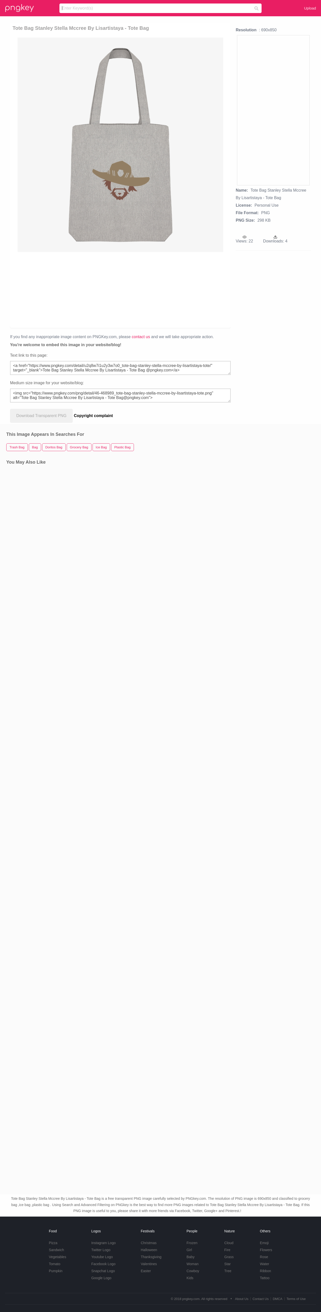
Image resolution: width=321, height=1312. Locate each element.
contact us (141, 337)
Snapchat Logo (103, 1271)
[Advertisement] (121, 289)
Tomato (54, 1264)
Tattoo (264, 1278)
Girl (189, 1250)
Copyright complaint (93, 416)
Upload (310, 8)
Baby (191, 1257)
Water (264, 1264)
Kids (190, 1278)
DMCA (277, 1299)
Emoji (264, 1243)
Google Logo (101, 1278)
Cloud (228, 1243)
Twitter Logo (100, 1250)
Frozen (192, 1243)
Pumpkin (55, 1271)
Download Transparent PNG (41, 416)
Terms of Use (296, 1299)
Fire (227, 1250)
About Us (241, 1299)
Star (227, 1264)
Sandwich (56, 1250)
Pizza (53, 1243)
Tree (227, 1271)
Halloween (149, 1250)
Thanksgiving (151, 1257)
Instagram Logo (103, 1243)
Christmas (148, 1243)
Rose (264, 1257)
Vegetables (57, 1257)
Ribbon (265, 1271)
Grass (228, 1257)
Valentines (149, 1264)
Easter (146, 1271)
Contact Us (261, 1299)
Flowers (266, 1250)
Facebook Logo (103, 1264)
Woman (193, 1264)
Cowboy (193, 1271)
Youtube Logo (102, 1257)
